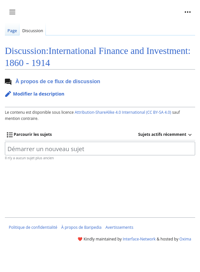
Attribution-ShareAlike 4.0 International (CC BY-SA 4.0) (123, 112)
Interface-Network (139, 239)
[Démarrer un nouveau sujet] (100, 148)
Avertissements (119, 227)
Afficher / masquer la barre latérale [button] (14, 15)
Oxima (185, 239)
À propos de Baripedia (81, 227)
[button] (35, 94)
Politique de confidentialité (33, 227)
